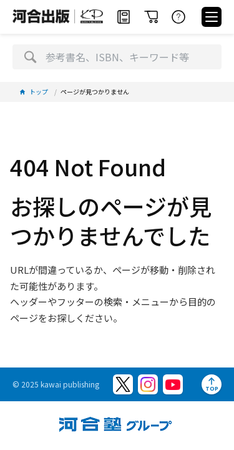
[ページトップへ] (212, 384)
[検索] (30, 57)
